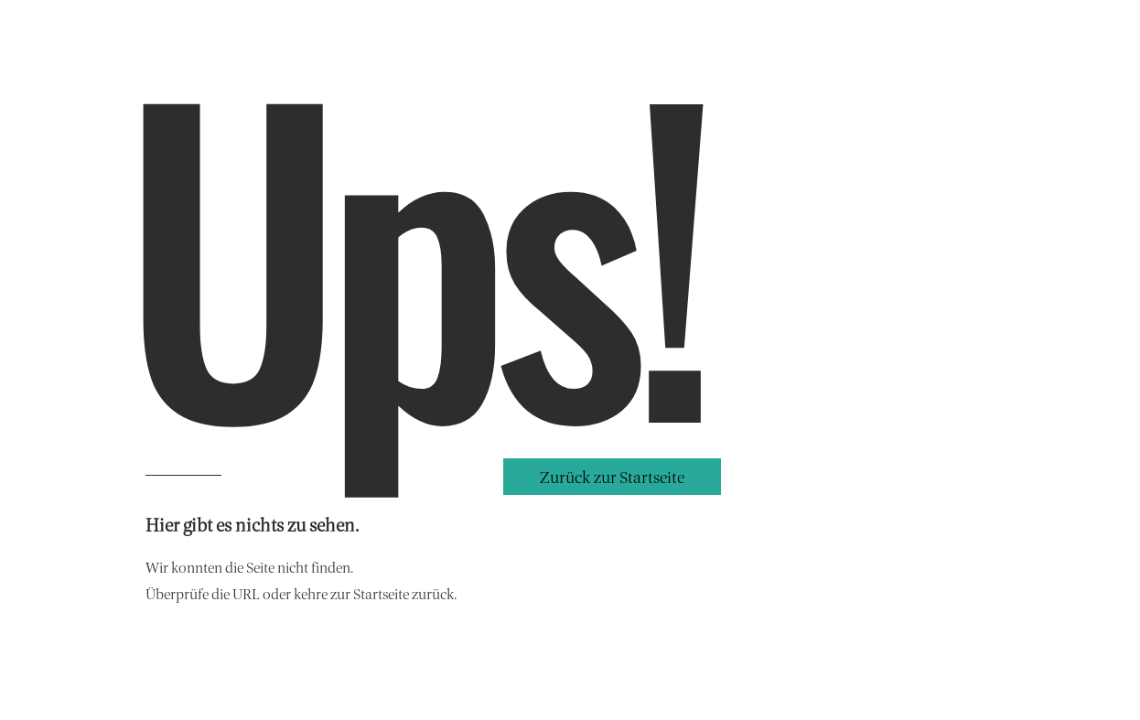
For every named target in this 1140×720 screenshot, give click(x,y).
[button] (612, 476)
